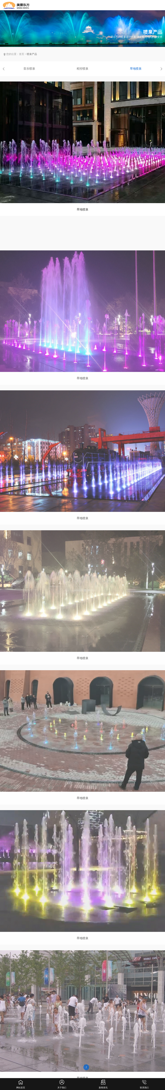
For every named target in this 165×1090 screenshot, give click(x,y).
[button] (4, 68)
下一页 (97, 1068)
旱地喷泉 (136, 68)
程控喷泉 (82, 68)
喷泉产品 (32, 54)
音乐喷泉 (29, 68)
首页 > (23, 54)
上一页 (68, 1068)
